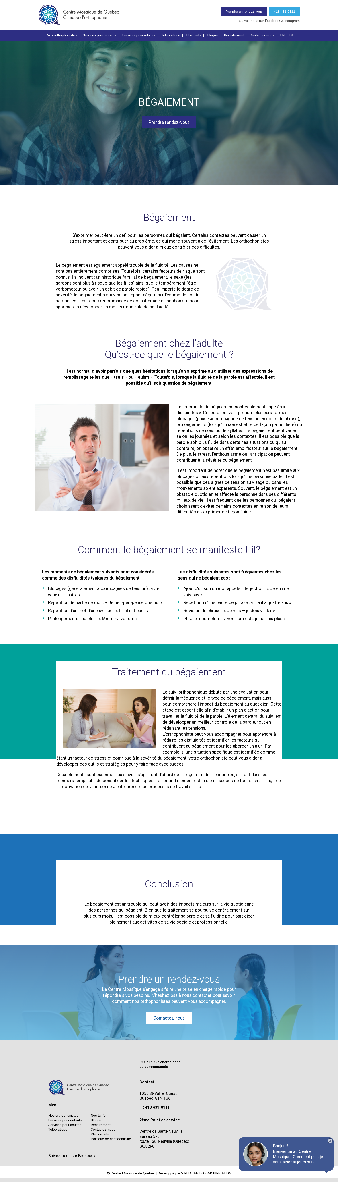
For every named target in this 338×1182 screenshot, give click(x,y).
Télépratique (170, 35)
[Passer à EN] (283, 35)
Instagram (292, 21)
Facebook (272, 21)
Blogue (212, 35)
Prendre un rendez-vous (244, 11)
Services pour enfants (99, 35)
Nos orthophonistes (62, 35)
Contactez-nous (262, 35)
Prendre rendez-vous (169, 122)
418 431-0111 (284, 11)
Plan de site (100, 1134)
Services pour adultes (138, 35)
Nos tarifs (193, 35)
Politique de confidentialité (111, 1139)
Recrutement (234, 35)
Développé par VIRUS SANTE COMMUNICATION (194, 1173)
